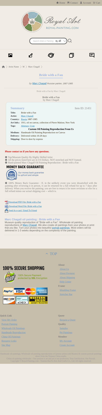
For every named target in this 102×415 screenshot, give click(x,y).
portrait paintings (61, 279)
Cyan (32, 177)
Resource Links (9, 392)
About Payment (67, 324)
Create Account (67, 396)
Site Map (6, 396)
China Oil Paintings (11, 388)
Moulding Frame (68, 341)
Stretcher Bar (66, 345)
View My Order (9, 371)
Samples (64, 379)
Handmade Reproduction (14, 383)
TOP (51, 305)
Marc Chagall (34, 67)
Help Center (65, 333)
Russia (24, 170)
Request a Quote (68, 371)
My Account (66, 392)
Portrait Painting (9, 375)
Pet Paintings (66, 383)
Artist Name (14, 67)
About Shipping (67, 328)
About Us (64, 320)
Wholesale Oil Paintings (13, 379)
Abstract (25, 177)
